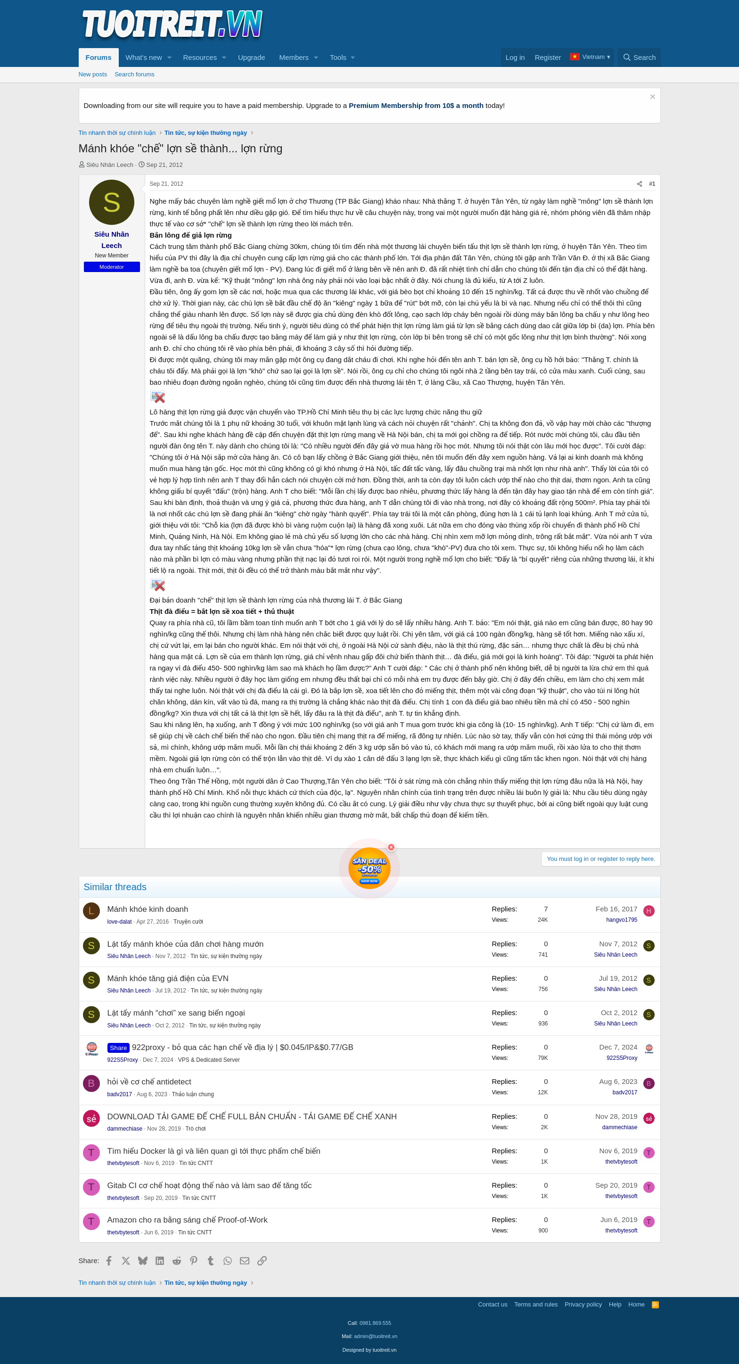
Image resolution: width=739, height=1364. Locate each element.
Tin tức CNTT (196, 1163)
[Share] (639, 184)
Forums (99, 57)
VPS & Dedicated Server (209, 1060)
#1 (652, 184)
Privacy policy (583, 1304)
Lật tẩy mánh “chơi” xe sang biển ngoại (176, 1013)
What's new (144, 57)
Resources (200, 57)
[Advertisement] (489, 24)
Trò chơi (195, 1128)
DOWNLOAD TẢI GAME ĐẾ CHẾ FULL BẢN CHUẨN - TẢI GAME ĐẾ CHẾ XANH (252, 1116)
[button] (169, 57)
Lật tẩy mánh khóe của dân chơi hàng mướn (185, 944)
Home (636, 1304)
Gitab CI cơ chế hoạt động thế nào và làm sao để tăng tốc (209, 1185)
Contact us (492, 1304)
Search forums (135, 74)
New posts (93, 74)
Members (294, 57)
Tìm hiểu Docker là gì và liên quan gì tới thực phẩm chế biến (213, 1151)
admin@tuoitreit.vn (375, 1336)
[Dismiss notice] (652, 98)
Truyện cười (188, 921)
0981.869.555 (375, 1323)
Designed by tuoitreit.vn (370, 1350)
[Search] (639, 57)
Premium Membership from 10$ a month (416, 105)
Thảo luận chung (193, 1094)
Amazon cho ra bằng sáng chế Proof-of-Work (187, 1219)
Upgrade (251, 57)
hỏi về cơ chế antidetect (149, 1081)
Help (615, 1304)
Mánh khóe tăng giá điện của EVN (168, 978)
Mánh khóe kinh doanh (148, 909)
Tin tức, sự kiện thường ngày (226, 956)
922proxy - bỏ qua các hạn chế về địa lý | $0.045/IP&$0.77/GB (242, 1047)
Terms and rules (536, 1304)
